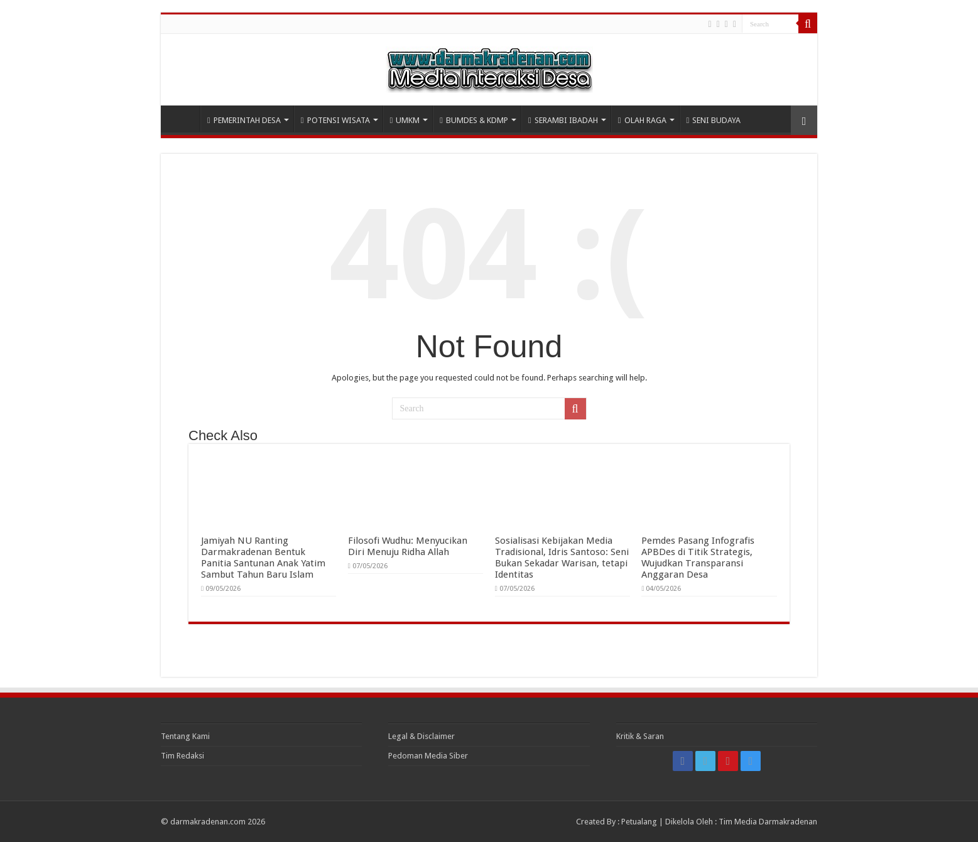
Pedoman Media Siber (428, 755)
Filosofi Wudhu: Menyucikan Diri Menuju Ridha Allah (407, 546)
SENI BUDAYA (714, 120)
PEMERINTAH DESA (244, 120)
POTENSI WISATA (335, 120)
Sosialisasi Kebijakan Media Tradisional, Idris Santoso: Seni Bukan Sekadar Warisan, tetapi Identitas (562, 557)
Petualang (639, 821)
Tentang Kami (185, 736)
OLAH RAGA (642, 120)
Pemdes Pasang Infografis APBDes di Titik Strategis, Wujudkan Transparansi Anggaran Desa (697, 557)
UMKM (405, 120)
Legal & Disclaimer (421, 736)
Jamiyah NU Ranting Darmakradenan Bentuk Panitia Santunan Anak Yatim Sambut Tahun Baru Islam (263, 557)
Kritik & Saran (640, 736)
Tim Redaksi (182, 755)
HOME (183, 118)
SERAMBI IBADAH (563, 120)
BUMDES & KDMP (474, 120)
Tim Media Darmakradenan (768, 821)
